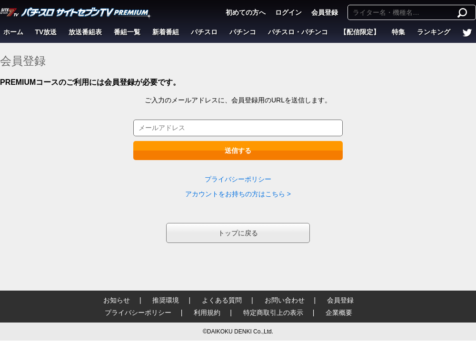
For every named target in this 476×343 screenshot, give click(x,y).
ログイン (288, 12)
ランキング (433, 32)
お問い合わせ (285, 300)
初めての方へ (246, 12)
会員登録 (324, 12)
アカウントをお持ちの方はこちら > (238, 194)
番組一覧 (127, 32)
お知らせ (116, 300)
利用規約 (207, 312)
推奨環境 (165, 300)
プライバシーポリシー (238, 179)
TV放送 (46, 32)
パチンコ (242, 32)
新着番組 (165, 32)
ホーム (13, 32)
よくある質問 (222, 300)
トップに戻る (238, 233)
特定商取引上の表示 (273, 312)
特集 (398, 32)
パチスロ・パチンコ (298, 32)
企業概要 (339, 312)
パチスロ (204, 32)
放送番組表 (85, 32)
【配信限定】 (360, 32)
